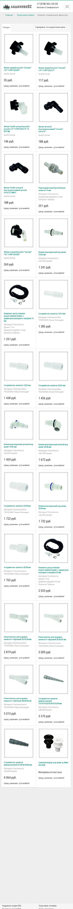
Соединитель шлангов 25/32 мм (51, 385)
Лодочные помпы (25, 15)
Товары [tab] (6, 27)
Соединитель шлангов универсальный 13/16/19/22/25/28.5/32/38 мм (50, 701)
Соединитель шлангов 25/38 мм (17, 567)
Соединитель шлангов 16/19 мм (51, 314)
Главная (9, 15)
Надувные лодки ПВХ (11, 906)
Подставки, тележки (48, 906)
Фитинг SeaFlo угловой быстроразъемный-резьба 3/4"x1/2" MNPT (15, 190)
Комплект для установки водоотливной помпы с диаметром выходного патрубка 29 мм (53, 570)
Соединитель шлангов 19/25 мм (17, 385)
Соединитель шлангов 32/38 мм (17, 506)
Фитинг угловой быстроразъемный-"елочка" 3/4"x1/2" (50, 129)
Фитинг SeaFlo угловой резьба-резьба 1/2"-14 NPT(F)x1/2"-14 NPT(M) (17, 129)
